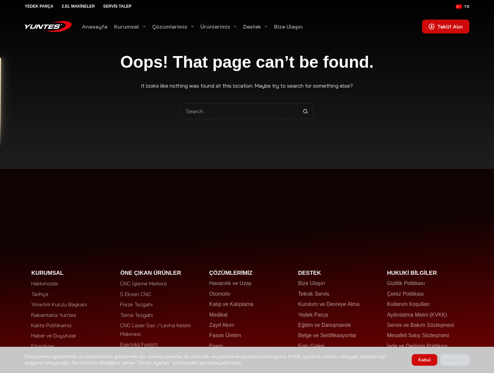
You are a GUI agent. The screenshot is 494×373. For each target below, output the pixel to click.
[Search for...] (239, 111)
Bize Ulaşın (288, 26)
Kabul (424, 359)
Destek (256, 27)
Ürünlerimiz (219, 27)
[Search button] (306, 111)
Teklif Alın (446, 26)
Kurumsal (131, 27)
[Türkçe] (462, 6)
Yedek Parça (39, 6)
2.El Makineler (78, 6)
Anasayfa (94, 26)
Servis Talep (117, 6)
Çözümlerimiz (174, 27)
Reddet (455, 359)
